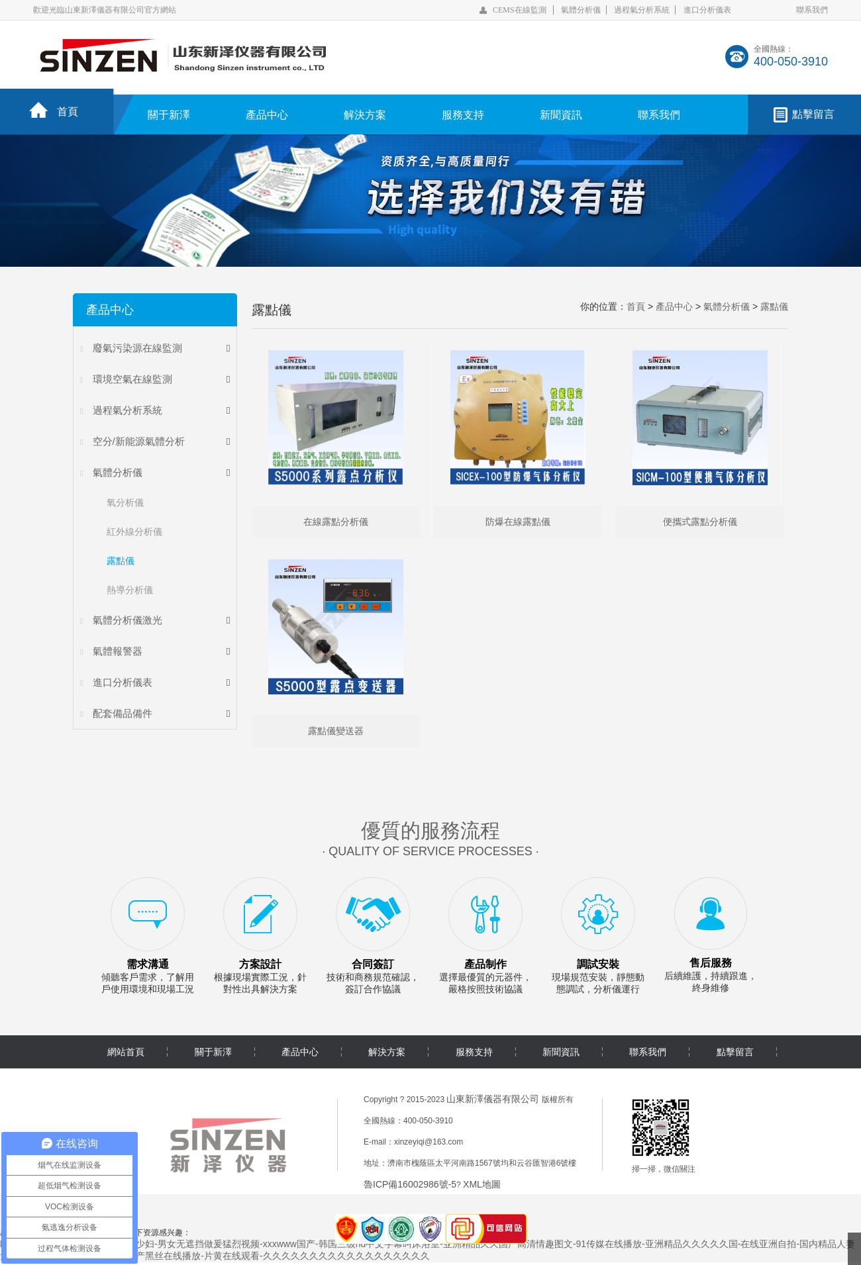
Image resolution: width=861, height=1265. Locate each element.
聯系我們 (812, 10)
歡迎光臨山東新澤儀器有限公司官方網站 (104, 10)
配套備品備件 (122, 713)
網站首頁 (125, 1054)
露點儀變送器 (336, 733)
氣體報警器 (117, 651)
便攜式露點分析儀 (700, 523)
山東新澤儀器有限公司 (492, 1101)
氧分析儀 (125, 502)
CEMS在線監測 (519, 10)
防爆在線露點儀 (517, 523)
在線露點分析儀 (335, 523)
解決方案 (365, 114)
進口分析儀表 (707, 10)
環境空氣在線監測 (132, 379)
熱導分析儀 (130, 590)
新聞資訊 (561, 114)
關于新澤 (169, 114)
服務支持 (463, 114)
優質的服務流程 (430, 833)
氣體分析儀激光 (127, 620)
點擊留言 (813, 114)
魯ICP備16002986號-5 (410, 1187)
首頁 (67, 111)
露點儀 (120, 560)
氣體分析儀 (581, 10)
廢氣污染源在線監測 (137, 347)
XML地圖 (482, 1187)
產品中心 (267, 114)
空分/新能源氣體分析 (139, 441)
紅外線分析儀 (134, 531)
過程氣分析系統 (642, 10)
